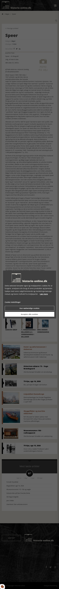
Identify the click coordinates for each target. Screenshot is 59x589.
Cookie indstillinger (13, 302)
